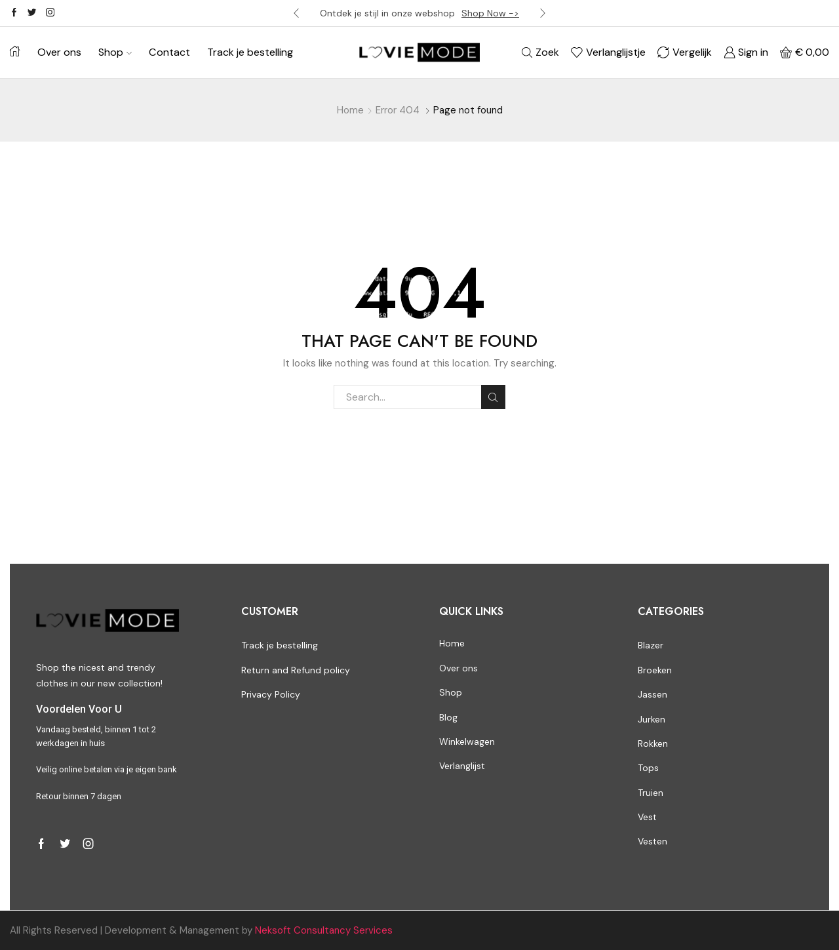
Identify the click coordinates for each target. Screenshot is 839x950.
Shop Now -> (490, 13)
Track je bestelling (250, 52)
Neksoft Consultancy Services (324, 930)
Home (350, 110)
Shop (115, 52)
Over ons (59, 52)
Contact (169, 52)
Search (493, 397)
